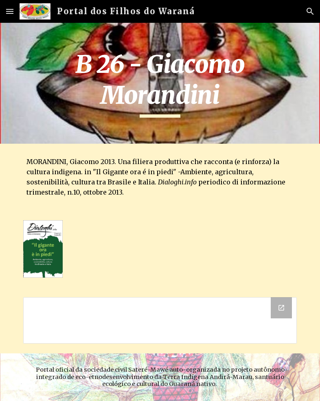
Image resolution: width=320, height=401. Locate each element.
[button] (10, 11)
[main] (160, 83)
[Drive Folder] (160, 320)
